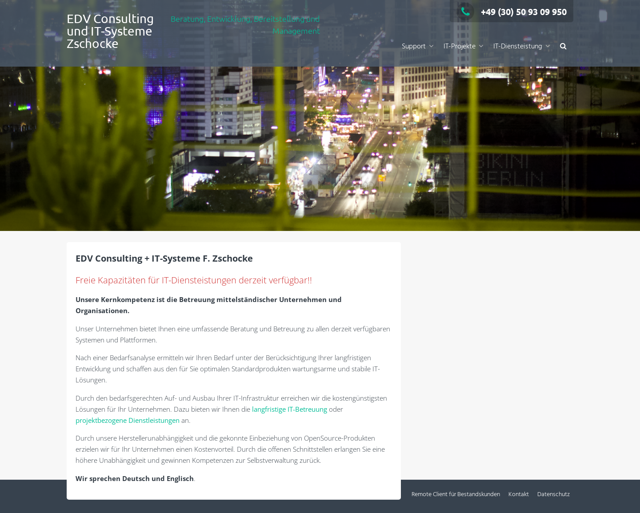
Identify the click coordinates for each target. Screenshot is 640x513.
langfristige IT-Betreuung (289, 409)
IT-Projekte (460, 46)
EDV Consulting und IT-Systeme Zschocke (110, 31)
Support (414, 46)
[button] (563, 46)
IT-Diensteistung (517, 46)
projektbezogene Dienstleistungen (128, 420)
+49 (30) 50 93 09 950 (511, 11)
